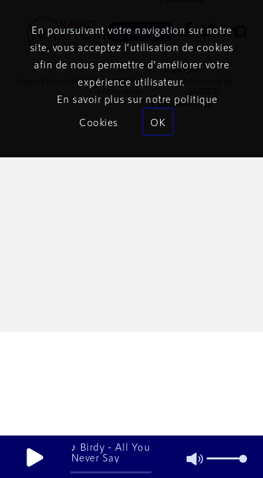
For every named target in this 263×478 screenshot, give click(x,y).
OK (157, 122)
